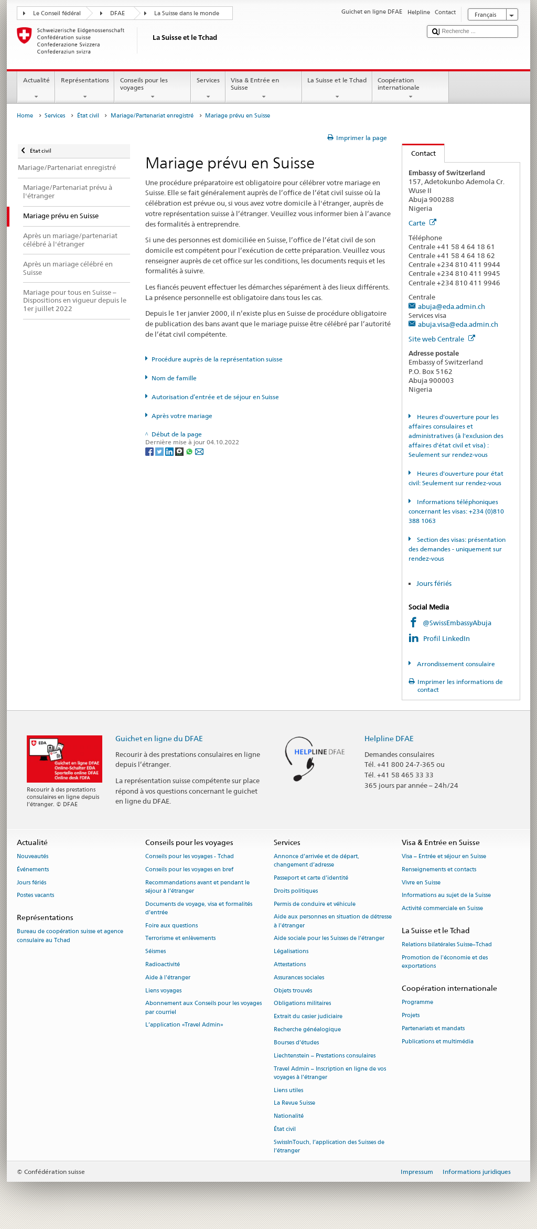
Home (25, 115)
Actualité (36, 88)
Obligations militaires (302, 1003)
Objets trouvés (293, 990)
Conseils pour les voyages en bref (189, 869)
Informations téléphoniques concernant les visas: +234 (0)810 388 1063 (456, 511)
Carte (422, 223)
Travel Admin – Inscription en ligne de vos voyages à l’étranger (330, 1073)
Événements (33, 869)
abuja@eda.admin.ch (451, 306)
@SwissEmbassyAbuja (457, 622)
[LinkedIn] (170, 451)
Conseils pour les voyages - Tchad (189, 856)
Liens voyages (163, 990)
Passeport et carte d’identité (311, 877)
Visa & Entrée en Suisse (264, 88)
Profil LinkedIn (447, 638)
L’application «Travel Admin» (184, 1025)
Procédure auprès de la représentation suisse (217, 359)
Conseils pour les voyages (152, 88)
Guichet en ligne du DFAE (159, 738)
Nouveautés (32, 856)
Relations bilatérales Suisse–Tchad (447, 945)
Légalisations (291, 951)
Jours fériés (434, 583)
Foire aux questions (171, 925)
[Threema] (180, 451)
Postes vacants (35, 895)
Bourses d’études (296, 1042)
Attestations (290, 964)
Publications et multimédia (438, 1041)
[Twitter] (160, 451)
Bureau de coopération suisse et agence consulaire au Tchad (70, 936)
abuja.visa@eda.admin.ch (458, 324)
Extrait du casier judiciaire (308, 1016)
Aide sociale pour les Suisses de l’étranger (329, 938)
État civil (88, 115)
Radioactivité (162, 964)
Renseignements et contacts (439, 869)
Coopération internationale (410, 88)
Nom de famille (174, 378)
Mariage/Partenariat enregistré (152, 115)
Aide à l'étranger (167, 977)
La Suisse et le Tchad (337, 88)
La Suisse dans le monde (186, 13)
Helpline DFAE (389, 738)
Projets (411, 1015)
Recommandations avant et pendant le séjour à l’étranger (197, 886)
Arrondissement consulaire (455, 664)
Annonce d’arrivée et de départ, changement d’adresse (316, 860)
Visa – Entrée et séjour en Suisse (444, 856)
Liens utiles (288, 1090)
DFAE (117, 13)
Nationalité (289, 1116)
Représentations (85, 88)
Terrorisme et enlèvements (180, 938)
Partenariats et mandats (433, 1028)
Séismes (155, 951)
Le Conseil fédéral (57, 13)
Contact (419, 153)
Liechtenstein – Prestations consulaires (324, 1055)
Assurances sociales (299, 977)
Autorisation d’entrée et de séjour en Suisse (215, 397)
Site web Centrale (442, 339)
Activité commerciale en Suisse (442, 908)
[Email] (199, 451)
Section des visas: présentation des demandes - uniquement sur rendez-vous (457, 549)
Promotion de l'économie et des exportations (445, 961)
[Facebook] (150, 451)
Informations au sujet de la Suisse (446, 895)
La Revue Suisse (294, 1103)
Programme (417, 1002)
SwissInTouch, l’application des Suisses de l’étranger (329, 1146)
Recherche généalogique (307, 1029)
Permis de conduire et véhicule (315, 904)
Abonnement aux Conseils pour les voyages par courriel (203, 1008)
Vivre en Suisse (421, 882)
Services (207, 88)
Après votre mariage (182, 416)
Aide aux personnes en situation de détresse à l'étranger (333, 921)
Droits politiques (296, 891)
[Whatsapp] (190, 451)
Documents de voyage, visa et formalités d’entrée (198, 908)
